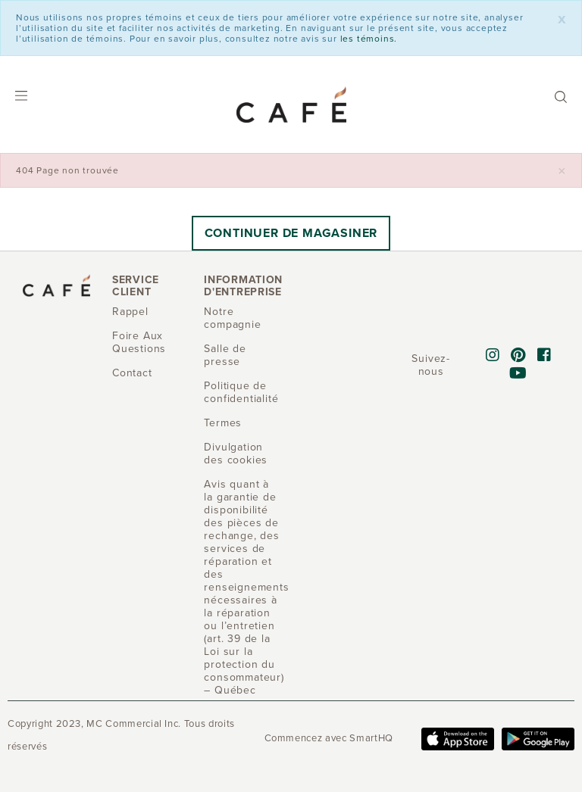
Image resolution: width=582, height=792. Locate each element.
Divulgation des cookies (236, 453)
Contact (132, 372)
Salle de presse (225, 355)
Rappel (130, 311)
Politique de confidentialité (241, 392)
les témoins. (369, 38)
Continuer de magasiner (291, 233)
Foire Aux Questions (139, 342)
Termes (223, 422)
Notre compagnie (232, 318)
